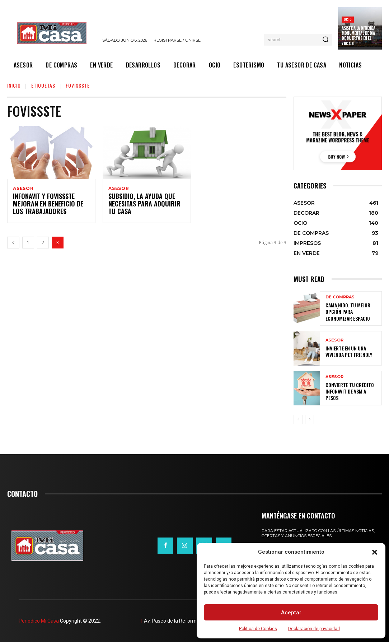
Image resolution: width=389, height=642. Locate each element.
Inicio (14, 85)
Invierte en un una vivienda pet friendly (351, 352)
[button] (374, 552)
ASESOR (23, 188)
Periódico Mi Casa (39, 621)
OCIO (348, 19)
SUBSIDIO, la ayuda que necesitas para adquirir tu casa (143, 205)
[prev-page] (13, 244)
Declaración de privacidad (314, 628)
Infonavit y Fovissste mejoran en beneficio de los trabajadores (48, 205)
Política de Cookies (258, 628)
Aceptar (291, 612)
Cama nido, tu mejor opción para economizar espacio (352, 312)
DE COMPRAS (340, 301)
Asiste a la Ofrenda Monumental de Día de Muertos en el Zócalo (358, 35)
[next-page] (309, 419)
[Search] (325, 40)
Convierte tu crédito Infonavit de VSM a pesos (349, 391)
